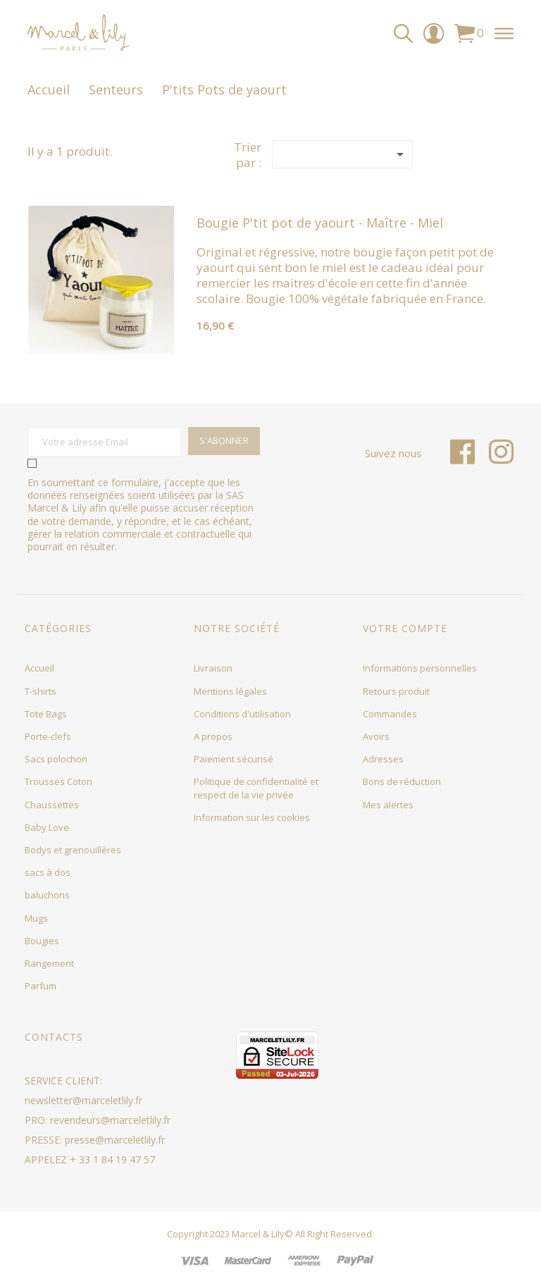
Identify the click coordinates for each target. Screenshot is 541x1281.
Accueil (39, 668)
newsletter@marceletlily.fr (83, 1100)
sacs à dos (47, 872)
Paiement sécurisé (233, 759)
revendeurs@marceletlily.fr (110, 1120)
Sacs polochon (56, 759)
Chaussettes (52, 804)
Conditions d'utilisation (242, 713)
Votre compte (405, 628)
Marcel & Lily (258, 1233)
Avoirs (376, 736)
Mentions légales (230, 691)
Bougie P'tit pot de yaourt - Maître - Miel (320, 222)
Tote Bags (46, 713)
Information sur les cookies (252, 817)
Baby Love (47, 827)
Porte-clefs (48, 736)
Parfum (40, 985)
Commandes (390, 713)
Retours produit (396, 691)
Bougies (42, 940)
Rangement (49, 963)
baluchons (47, 895)
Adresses (383, 759)
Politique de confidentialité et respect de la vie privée (256, 787)
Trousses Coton (58, 781)
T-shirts (40, 691)
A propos (213, 736)
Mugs (36, 918)
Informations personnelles (420, 668)
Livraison (213, 668)
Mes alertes (388, 804)
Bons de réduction (402, 781)
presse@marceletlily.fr (115, 1139)
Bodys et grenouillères (73, 849)
